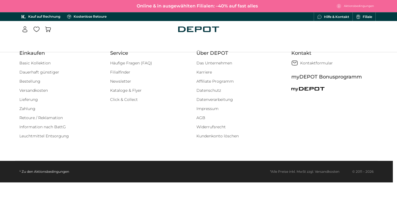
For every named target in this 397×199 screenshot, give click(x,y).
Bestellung (29, 81)
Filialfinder (120, 72)
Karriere (204, 72)
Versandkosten (33, 90)
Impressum (207, 108)
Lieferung (28, 99)
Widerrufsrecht (211, 126)
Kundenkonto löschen (217, 135)
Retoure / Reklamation (41, 117)
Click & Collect (124, 99)
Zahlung (27, 108)
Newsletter (120, 81)
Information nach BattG (42, 126)
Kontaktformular (316, 63)
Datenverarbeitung (214, 99)
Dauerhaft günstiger (39, 72)
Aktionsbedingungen (51, 171)
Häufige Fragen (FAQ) (131, 63)
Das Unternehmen (214, 63)
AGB (200, 117)
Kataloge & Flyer (126, 90)
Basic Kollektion (35, 63)
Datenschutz (208, 90)
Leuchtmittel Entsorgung (44, 135)
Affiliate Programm (215, 81)
